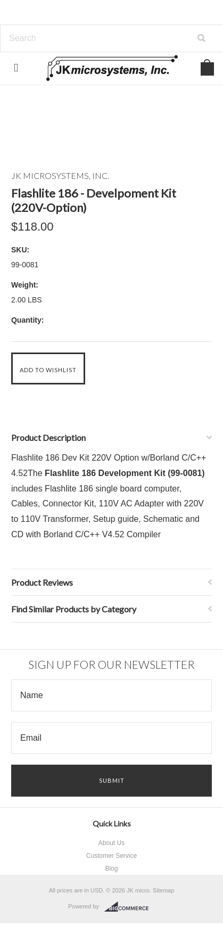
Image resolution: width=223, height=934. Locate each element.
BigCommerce (129, 907)
